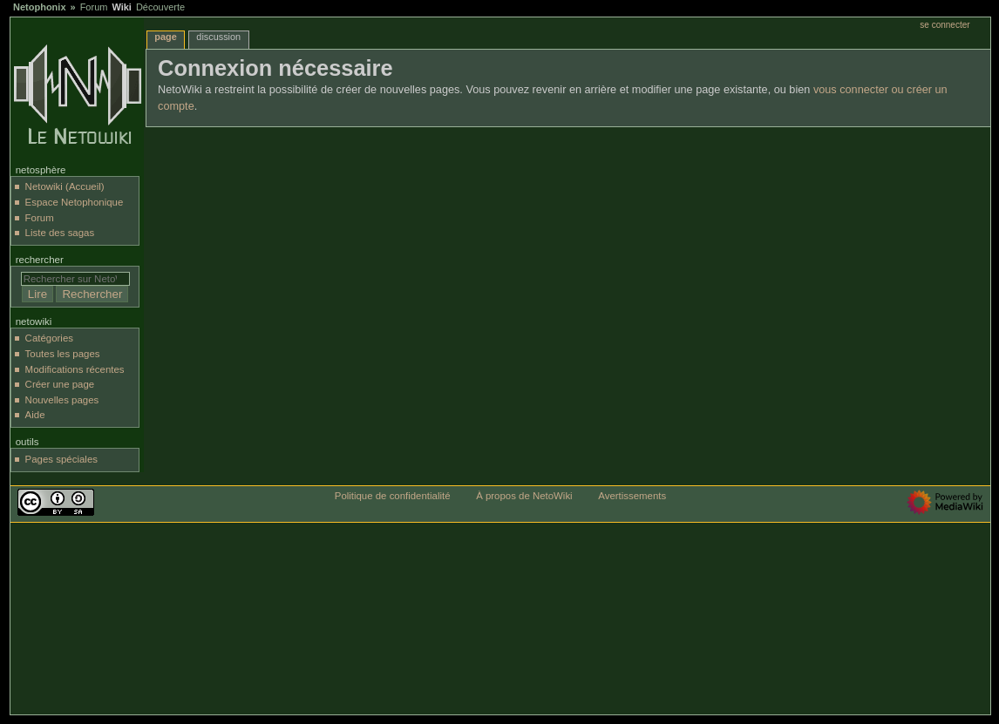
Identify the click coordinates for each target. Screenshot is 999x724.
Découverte (160, 7)
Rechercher (40, 259)
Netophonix (39, 7)
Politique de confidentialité (393, 496)
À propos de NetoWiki (524, 496)
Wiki (122, 7)
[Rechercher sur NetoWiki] (75, 279)
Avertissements (632, 496)
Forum (94, 7)
